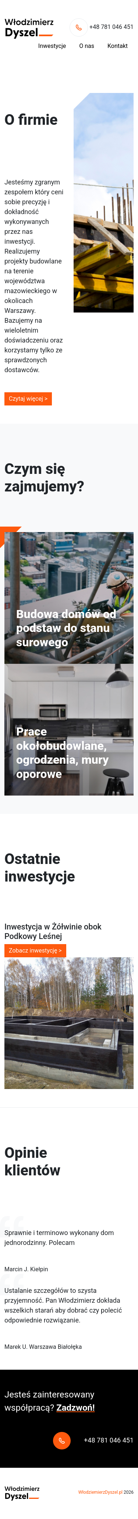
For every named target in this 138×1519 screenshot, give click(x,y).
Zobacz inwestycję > (35, 950)
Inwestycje (52, 45)
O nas (86, 45)
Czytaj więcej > (28, 398)
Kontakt (117, 45)
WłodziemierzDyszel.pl (100, 1492)
